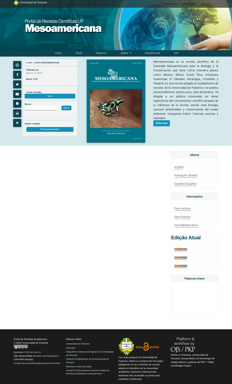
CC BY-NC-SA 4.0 (32, 352)
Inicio (58, 53)
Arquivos (101, 53)
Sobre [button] (125, 53)
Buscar (66, 108)
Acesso (193, 4)
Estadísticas (152, 53)
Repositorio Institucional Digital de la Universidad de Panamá (90, 353)
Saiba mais (161, 123)
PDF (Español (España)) (50, 129)
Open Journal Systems (47, 356)
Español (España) (185, 183)
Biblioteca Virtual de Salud (79, 366)
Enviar (50, 96)
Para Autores (182, 216)
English (179, 167)
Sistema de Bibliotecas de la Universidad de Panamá (87, 360)
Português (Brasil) (170, 3)
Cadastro (185, 4)
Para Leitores (182, 208)
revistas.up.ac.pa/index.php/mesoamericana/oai (37, 363)
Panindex (70, 348)
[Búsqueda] (41, 108)
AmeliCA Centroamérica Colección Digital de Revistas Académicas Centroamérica (87, 372)
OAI (176, 53)
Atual (79, 53)
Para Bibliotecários (186, 225)
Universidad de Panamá (77, 344)
